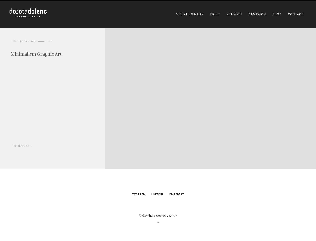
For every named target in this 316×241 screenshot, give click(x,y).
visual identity (190, 14)
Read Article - (22, 145)
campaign (257, 14)
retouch (234, 14)
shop (277, 14)
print (215, 14)
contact (295, 14)
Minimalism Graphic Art (36, 54)
